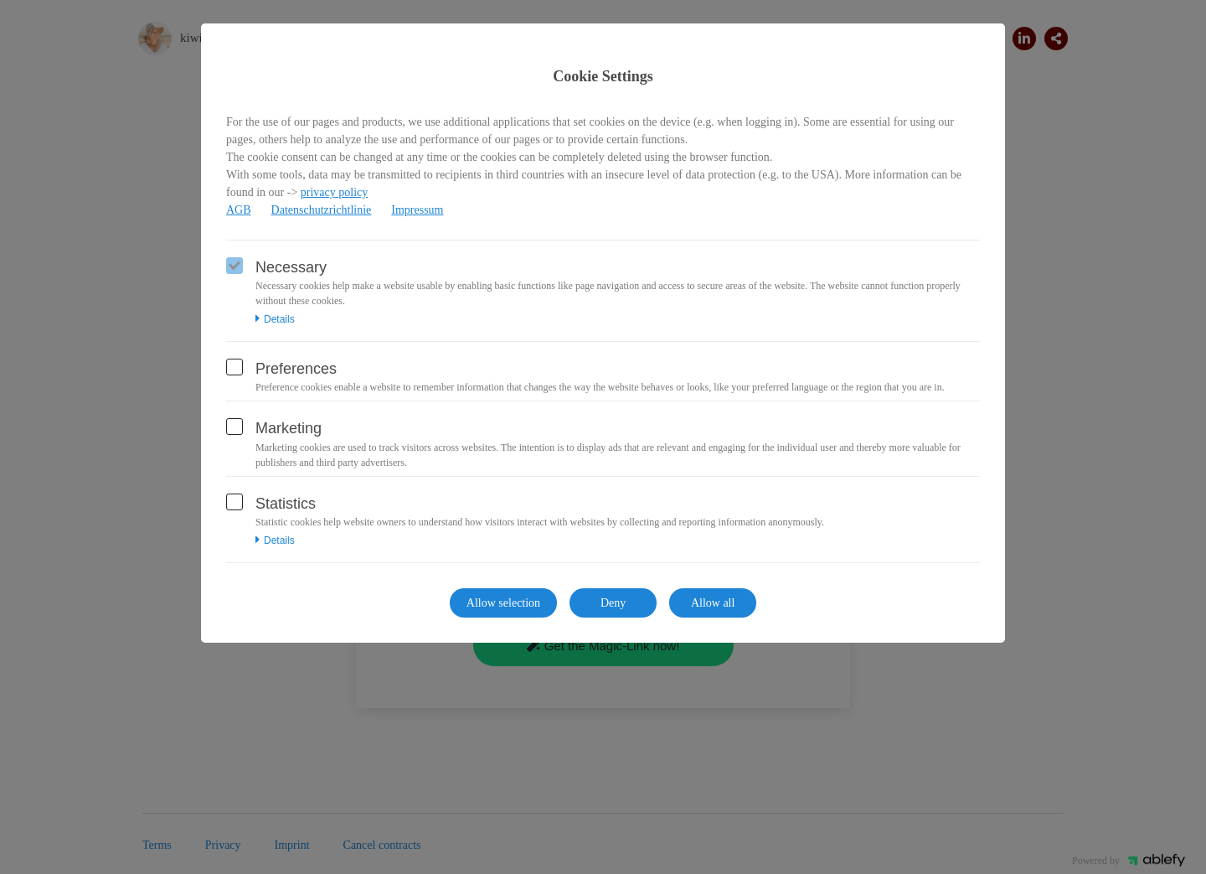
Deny (613, 603)
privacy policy (334, 192)
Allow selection (503, 603)
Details (275, 319)
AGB (238, 210)
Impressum (417, 210)
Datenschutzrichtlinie (321, 210)
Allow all (713, 603)
